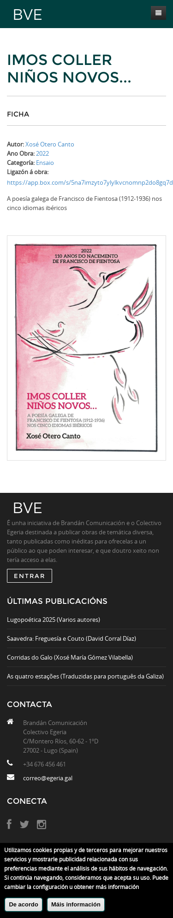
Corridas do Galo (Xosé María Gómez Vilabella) (70, 657)
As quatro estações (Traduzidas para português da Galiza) (85, 676)
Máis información (76, 904)
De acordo (23, 904)
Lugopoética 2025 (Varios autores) (53, 619)
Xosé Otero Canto (49, 144)
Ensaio (45, 162)
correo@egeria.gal (47, 778)
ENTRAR (29, 575)
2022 (42, 153)
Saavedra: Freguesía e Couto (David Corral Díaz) (71, 638)
